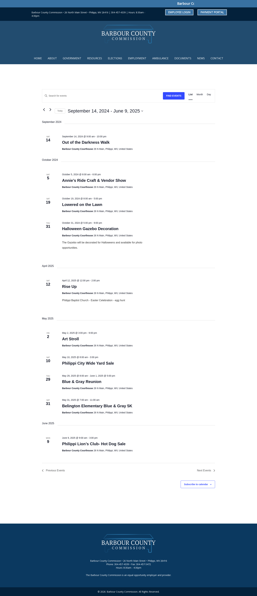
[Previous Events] (44, 110)
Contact (217, 58)
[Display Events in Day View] (209, 94)
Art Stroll (70, 339)
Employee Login (179, 12)
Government (72, 58)
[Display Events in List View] (190, 94)
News (201, 58)
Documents (182, 58)
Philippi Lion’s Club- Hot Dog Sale (94, 444)
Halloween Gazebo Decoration (90, 228)
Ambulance (160, 58)
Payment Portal (212, 12)
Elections (115, 58)
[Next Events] (50, 110)
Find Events (173, 95)
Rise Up (69, 286)
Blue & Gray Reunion (81, 381)
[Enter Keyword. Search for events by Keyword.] (102, 96)
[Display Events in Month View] (200, 94)
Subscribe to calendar (196, 484)
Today (60, 111)
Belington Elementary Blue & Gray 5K (97, 406)
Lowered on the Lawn (82, 204)
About (52, 58)
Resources (94, 58)
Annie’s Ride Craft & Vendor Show (94, 180)
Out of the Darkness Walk (86, 142)
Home (38, 58)
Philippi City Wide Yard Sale (88, 363)
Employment (137, 58)
